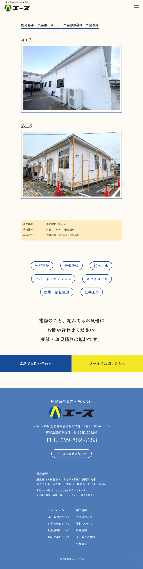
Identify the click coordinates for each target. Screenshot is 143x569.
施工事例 (81, 510)
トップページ (56, 510)
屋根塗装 (71, 265)
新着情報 (81, 530)
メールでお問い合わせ (107, 363)
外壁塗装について (59, 523)
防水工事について (59, 537)
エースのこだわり (59, 517)
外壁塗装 (42, 265)
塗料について (84, 523)
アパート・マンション (53, 278)
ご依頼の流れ (84, 517)
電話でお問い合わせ (36, 363)
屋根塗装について (59, 530)
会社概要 (81, 544)
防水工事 (101, 265)
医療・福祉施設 (56, 292)
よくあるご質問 (85, 537)
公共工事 (91, 292)
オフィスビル (97, 278)
